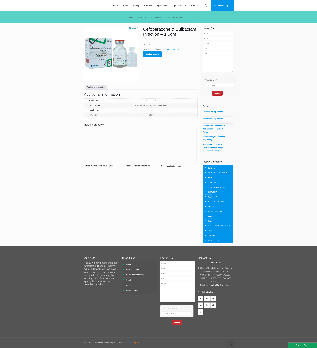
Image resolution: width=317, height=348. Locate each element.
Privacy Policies (132, 290)
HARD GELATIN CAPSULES (219, 173)
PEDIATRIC (212, 197)
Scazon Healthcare (215, 211)
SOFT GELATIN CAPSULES (219, 226)
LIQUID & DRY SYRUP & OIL (219, 187)
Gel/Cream (212, 168)
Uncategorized (213, 240)
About (128, 264)
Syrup (210, 231)
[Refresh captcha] (232, 80)
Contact (129, 285)
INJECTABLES (143, 18)
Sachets (211, 207)
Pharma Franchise (133, 270)
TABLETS (211, 235)
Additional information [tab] (96, 87)
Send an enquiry (152, 54)
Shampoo (211, 216)
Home (130, 18)
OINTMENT (212, 192)
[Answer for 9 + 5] (177, 313)
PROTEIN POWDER (216, 202)
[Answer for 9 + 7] (219, 85)
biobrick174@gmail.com (219, 285)
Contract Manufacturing (135, 275)
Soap (210, 221)
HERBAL (211, 178)
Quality (129, 280)
